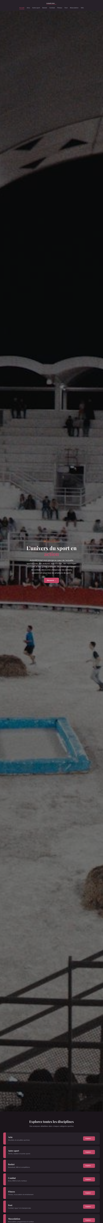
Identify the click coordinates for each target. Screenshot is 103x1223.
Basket (44, 8)
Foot (66, 8)
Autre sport (36, 8)
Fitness (59, 8)
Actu (28, 8)
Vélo (82, 8)
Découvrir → (51, 580)
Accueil (21, 8)
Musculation (74, 8)
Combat (52, 8)
